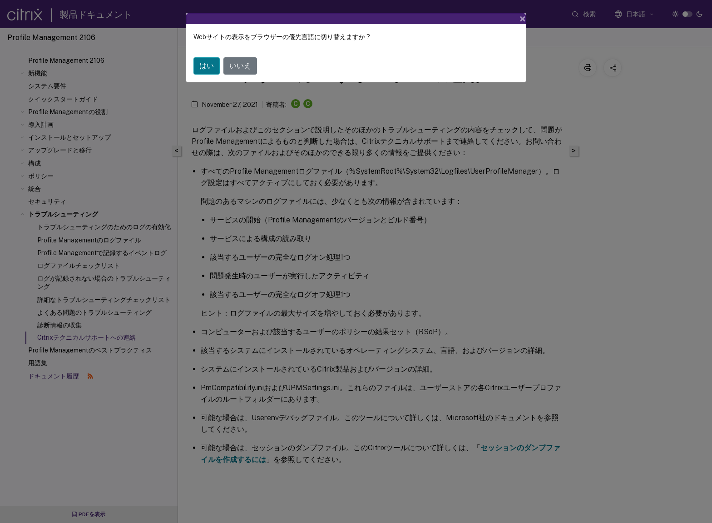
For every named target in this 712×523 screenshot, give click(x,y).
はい (206, 65)
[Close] (522, 18)
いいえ (240, 65)
